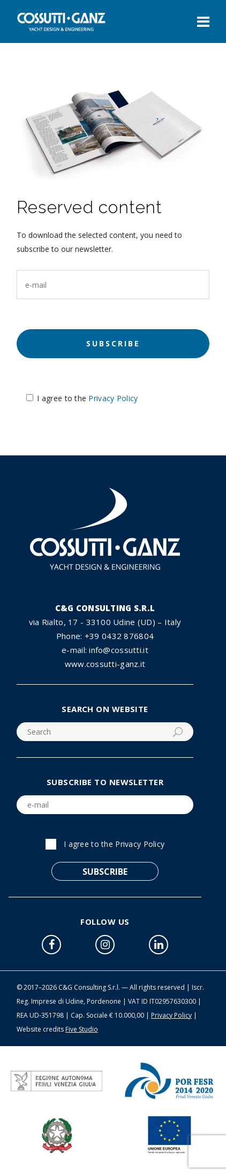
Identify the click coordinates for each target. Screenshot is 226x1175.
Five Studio (81, 1029)
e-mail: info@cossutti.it (105, 649)
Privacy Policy (113, 398)
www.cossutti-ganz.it (105, 663)
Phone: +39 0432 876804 (105, 635)
